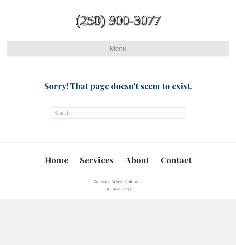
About (137, 159)
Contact (176, 159)
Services (97, 159)
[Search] (118, 113)
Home (56, 159)
